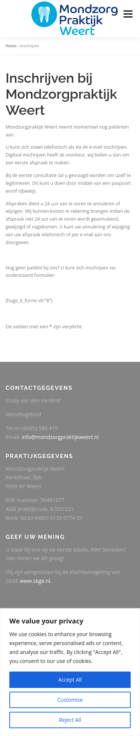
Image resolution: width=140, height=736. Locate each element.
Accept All (70, 679)
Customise (70, 699)
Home (11, 45)
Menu (127, 14)
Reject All (70, 719)
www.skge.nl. (36, 580)
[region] (70, 672)
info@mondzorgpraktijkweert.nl (60, 436)
